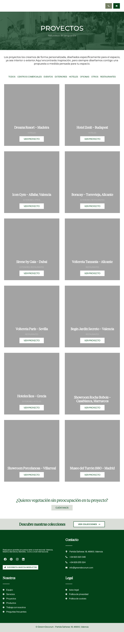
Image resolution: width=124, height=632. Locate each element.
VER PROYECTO (32, 139)
